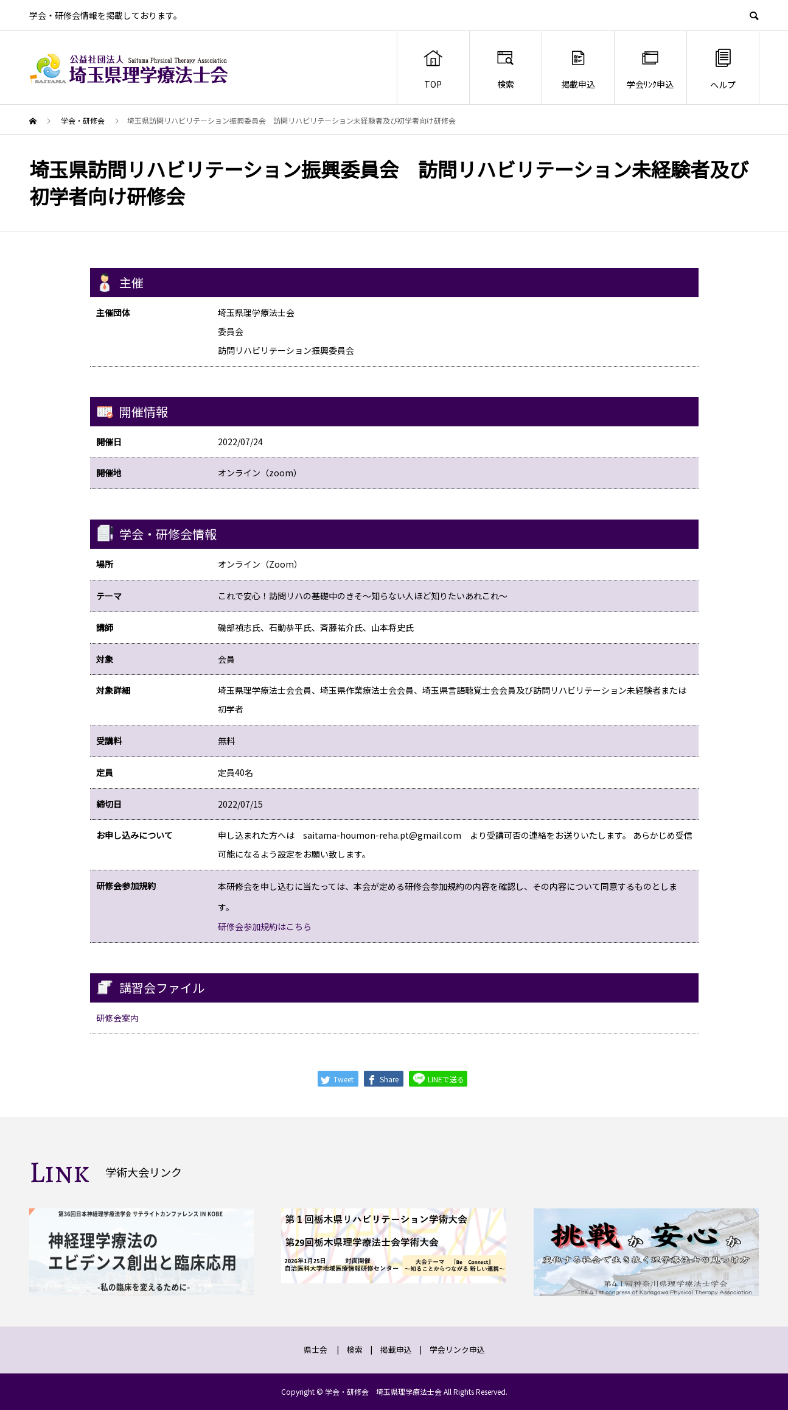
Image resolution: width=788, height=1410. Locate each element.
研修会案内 (117, 1018)
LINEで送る (438, 1078)
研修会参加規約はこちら (265, 926)
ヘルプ (723, 68)
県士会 (315, 1349)
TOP (433, 69)
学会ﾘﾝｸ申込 (650, 69)
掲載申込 (578, 69)
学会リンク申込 (457, 1349)
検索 (505, 69)
